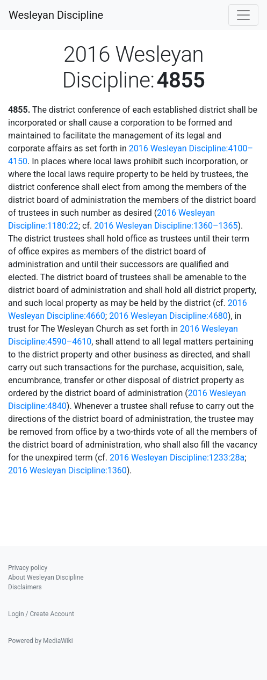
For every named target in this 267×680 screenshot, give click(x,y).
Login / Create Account (41, 614)
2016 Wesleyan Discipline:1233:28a (177, 457)
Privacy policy (27, 568)
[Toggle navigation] (243, 15)
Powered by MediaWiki (40, 641)
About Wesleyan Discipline (46, 577)
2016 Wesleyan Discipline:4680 (168, 316)
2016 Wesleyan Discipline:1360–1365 (165, 226)
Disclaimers (25, 587)
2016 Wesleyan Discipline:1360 (67, 470)
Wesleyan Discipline (56, 15)
